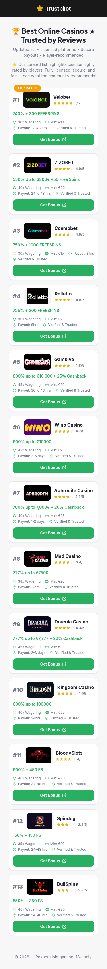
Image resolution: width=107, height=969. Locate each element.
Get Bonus (53, 139)
